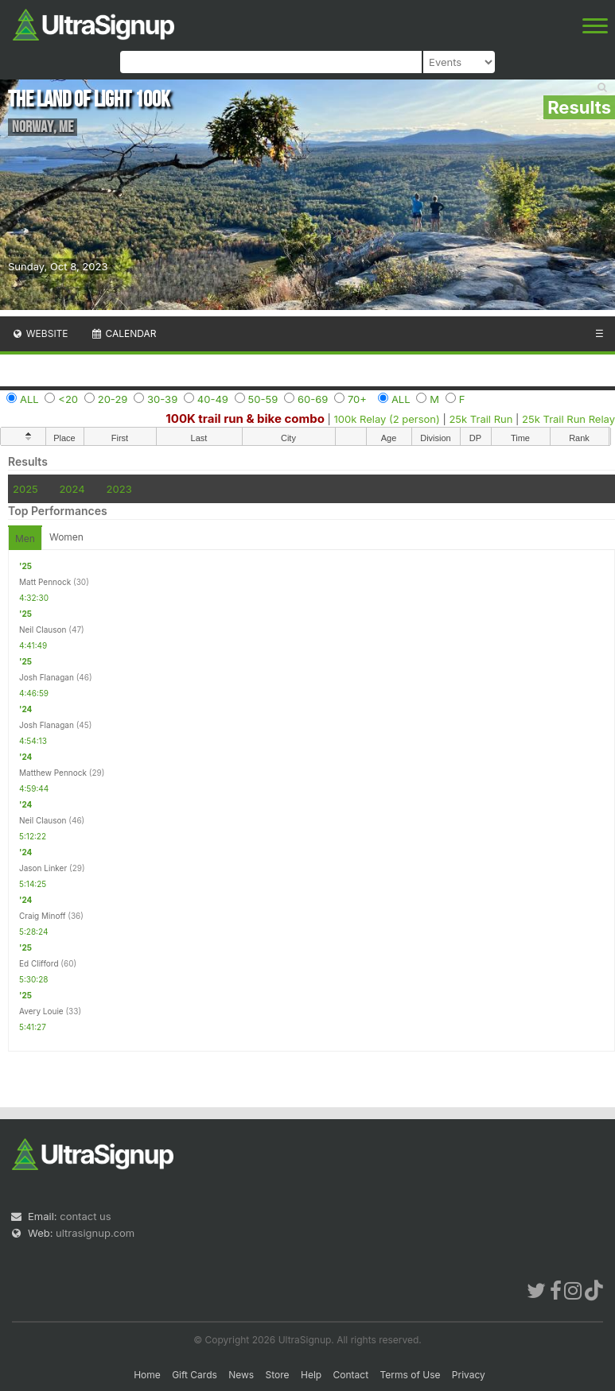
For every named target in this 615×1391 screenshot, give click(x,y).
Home (147, 1375)
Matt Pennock (45, 582)
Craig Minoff (42, 915)
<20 (68, 399)
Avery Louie (41, 1011)
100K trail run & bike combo (245, 418)
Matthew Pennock (53, 772)
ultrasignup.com (95, 1232)
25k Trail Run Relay (568, 419)
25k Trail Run (480, 419)
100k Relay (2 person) (387, 419)
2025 (25, 488)
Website (39, 333)
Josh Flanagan (46, 677)
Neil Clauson (42, 629)
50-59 (263, 399)
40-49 (212, 399)
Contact (351, 1375)
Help (311, 1375)
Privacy (468, 1375)
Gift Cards (194, 1375)
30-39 (162, 399)
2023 (119, 488)
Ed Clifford (39, 963)
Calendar (124, 333)
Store (278, 1375)
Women (66, 537)
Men (25, 538)
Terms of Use (410, 1375)
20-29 (113, 399)
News (241, 1375)
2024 (71, 488)
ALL (29, 399)
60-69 (313, 399)
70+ (357, 399)
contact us (85, 1216)
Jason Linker (43, 868)
